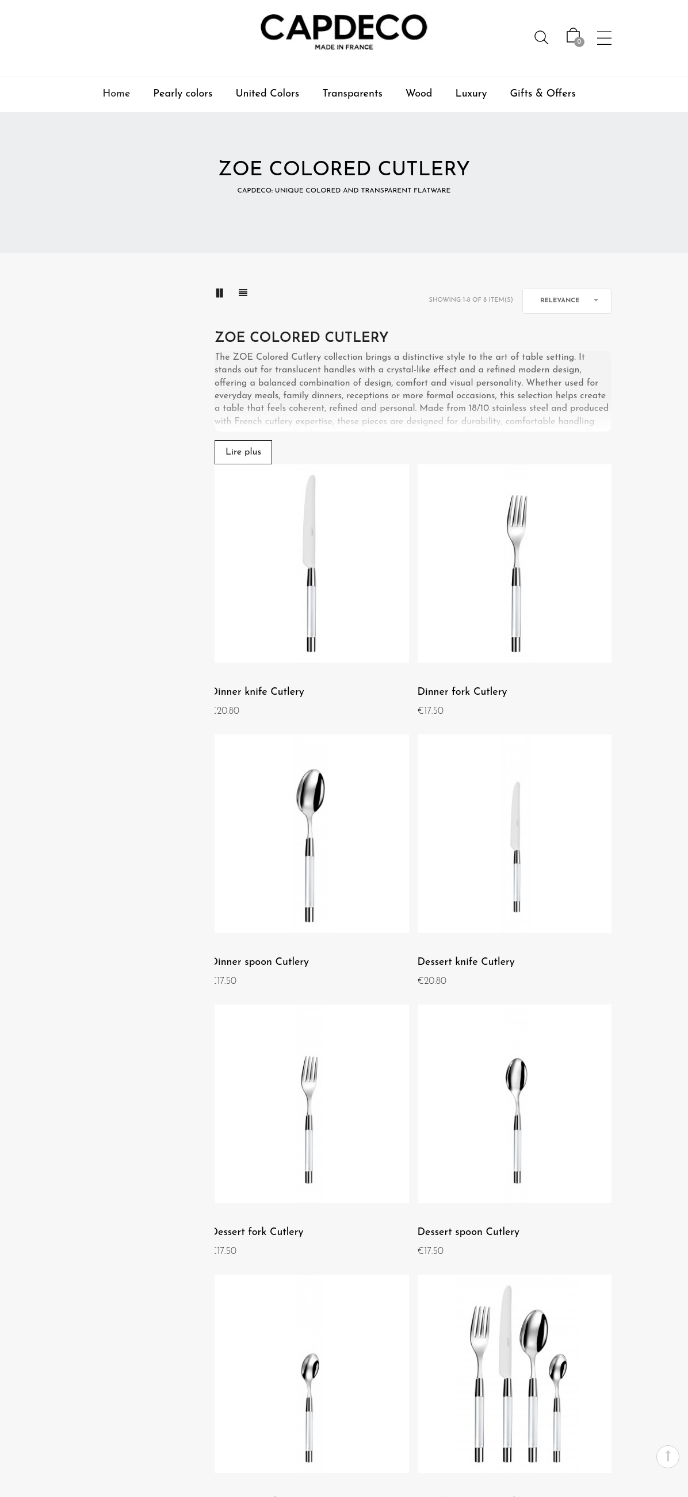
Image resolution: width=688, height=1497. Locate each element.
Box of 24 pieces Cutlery (403, 1051)
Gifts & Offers (543, 93)
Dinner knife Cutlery (256, 631)
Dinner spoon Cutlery (534, 631)
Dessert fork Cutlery (393, 841)
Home (116, 93)
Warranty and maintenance (435, 1328)
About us (85, 1280)
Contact (447, 1280)
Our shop (86, 1342)
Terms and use (96, 1321)
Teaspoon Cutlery (249, 1051)
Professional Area (258, 1474)
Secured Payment (429, 1301)
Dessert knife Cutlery (257, 841)
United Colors (267, 93)
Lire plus (243, 452)
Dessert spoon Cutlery (536, 841)
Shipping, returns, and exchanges (420, 1363)
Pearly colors (182, 93)
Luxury (471, 93)
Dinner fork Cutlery (392, 631)
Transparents (352, 93)
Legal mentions (98, 1301)
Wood (419, 93)
